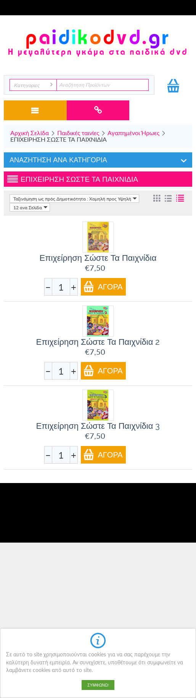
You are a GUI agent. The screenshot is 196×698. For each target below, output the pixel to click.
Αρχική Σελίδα (29, 132)
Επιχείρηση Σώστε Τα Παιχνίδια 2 (98, 342)
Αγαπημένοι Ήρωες (133, 132)
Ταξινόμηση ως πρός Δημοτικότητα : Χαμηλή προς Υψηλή (75, 198)
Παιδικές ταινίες (78, 132)
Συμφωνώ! (97, 685)
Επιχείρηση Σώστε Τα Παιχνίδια (98, 258)
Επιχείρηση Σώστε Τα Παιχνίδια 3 (98, 426)
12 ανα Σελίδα (30, 207)
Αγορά (103, 286)
